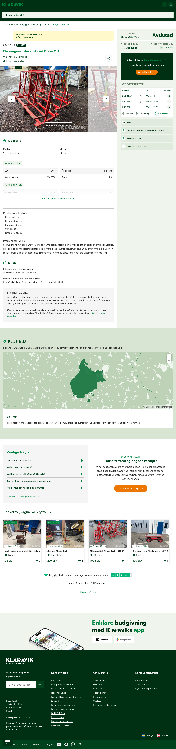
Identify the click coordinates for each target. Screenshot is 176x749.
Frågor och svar (58, 692)
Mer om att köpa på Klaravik (21, 496)
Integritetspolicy (101, 697)
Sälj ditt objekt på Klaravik (63, 688)
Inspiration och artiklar (62, 721)
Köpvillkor (56, 680)
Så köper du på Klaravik (62, 684)
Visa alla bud (163, 113)
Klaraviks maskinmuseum (105, 705)
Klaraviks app (57, 717)
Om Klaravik (99, 680)
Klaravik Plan (99, 688)
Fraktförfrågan (58, 713)
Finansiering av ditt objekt (64, 709)
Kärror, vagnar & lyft (40, 24)
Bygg (24, 24)
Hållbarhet (98, 684)
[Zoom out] (169, 360)
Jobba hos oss (142, 684)
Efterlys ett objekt (60, 725)
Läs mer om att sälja (131, 488)
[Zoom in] (169, 356)
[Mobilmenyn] (171, 4)
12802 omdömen (98, 583)
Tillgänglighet (99, 692)
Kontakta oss (141, 680)
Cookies (97, 701)
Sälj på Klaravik (146, 72)
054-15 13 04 (24, 717)
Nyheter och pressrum (146, 688)
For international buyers (63, 705)
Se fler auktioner (24, 37)
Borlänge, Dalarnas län (17, 56)
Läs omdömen (88, 592)
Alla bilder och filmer (60, 125)
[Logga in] (164, 4)
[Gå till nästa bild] (169, 531)
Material (36, 744)
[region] (88, 380)
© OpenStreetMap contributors (157, 407)
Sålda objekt (12, 24)
